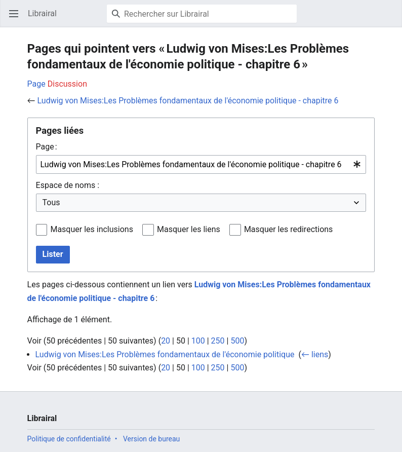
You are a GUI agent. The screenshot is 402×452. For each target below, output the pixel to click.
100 (198, 341)
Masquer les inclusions (91, 229)
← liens (314, 354)
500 (237, 341)
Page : (46, 147)
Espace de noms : (67, 185)
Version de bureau (151, 439)
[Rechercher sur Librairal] (202, 14)
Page (36, 84)
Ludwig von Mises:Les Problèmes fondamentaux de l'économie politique (165, 354)
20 (165, 341)
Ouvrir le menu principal (17, 18)
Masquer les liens (188, 229)
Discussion (67, 84)
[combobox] (201, 164)
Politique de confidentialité (69, 439)
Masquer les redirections (288, 229)
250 (218, 341)
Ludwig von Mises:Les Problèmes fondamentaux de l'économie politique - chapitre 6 (188, 100)
